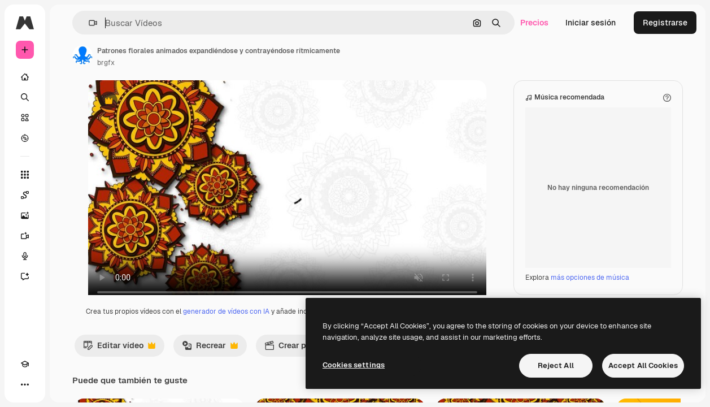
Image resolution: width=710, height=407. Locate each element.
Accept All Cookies (643, 365)
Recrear (210, 359)
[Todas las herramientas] (25, 175)
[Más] (25, 384)
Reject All (556, 365)
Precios (534, 23)
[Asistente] (25, 276)
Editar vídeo (119, 359)
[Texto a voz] (25, 256)
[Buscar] (25, 97)
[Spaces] (25, 195)
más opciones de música (590, 288)
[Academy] (25, 364)
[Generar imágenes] (25, 215)
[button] (88, 23)
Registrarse (665, 23)
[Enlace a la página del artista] (82, 55)
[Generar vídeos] (25, 236)
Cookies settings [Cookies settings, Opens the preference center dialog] (354, 365)
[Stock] (25, 118)
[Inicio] (25, 77)
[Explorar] (25, 138)
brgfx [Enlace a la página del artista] (106, 62)
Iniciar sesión (590, 23)
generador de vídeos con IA (226, 322)
